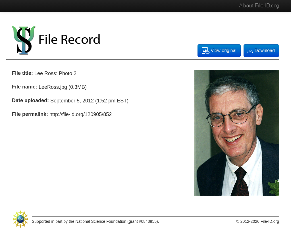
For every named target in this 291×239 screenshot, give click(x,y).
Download (260, 50)
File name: (24, 87)
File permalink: (30, 114)
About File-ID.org (259, 5)
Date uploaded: (30, 100)
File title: (22, 73)
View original (219, 50)
